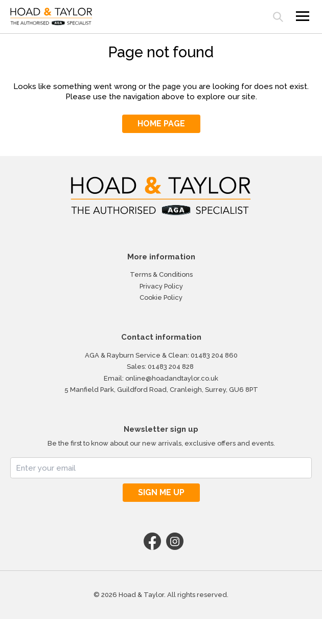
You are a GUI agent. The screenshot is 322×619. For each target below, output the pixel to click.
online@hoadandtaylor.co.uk (171, 378)
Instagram (174, 541)
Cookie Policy (161, 297)
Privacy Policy (161, 286)
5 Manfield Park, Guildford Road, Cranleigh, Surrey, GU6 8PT (161, 389)
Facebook (152, 541)
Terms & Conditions (161, 274)
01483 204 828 (171, 366)
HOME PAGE (161, 123)
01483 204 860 (214, 355)
